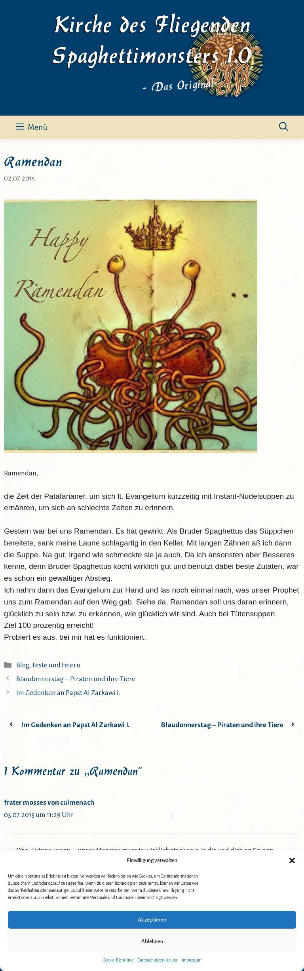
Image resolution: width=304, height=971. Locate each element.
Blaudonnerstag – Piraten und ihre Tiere (75, 679)
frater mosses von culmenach (49, 802)
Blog (23, 665)
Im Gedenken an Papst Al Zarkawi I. (68, 693)
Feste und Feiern (56, 665)
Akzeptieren (152, 920)
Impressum (191, 960)
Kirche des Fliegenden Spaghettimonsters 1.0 (152, 37)
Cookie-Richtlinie (118, 960)
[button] (292, 861)
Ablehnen (152, 941)
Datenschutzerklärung (157, 960)
